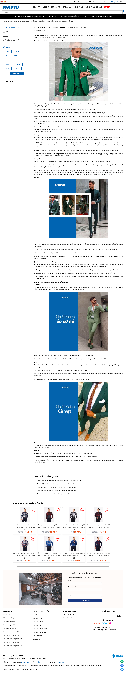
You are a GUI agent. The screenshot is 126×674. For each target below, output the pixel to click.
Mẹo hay (14, 21)
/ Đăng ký (122, 2)
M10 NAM (36, 7)
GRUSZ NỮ (67, 7)
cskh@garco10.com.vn (42, 662)
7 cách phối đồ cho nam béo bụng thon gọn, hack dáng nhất (55, 484)
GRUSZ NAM (56, 7)
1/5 (6, 56)
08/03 (17, 51)
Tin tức (5, 32)
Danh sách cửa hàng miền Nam (12, 646)
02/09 (7, 51)
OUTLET (107, 7)
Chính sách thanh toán (10, 628)
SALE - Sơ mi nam (68, 614)
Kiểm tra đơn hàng (95, 2)
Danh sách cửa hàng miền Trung (13, 642)
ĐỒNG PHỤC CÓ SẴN (94, 7)
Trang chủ (6, 21)
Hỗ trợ (106, 2)
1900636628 (25, 662)
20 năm (8, 64)
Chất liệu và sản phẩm (11, 40)
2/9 (17, 60)
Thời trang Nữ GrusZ (39, 632)
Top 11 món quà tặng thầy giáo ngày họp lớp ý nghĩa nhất (55, 494)
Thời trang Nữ (37, 625)
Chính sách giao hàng (9, 625)
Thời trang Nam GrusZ (40, 628)
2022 (17, 68)
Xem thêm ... (16, 73)
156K (7, 60)
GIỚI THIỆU (6, 614)
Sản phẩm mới (37, 618)
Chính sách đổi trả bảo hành (11, 632)
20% (18, 64)
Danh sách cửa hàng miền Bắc (12, 639)
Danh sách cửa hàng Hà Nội (11, 635)
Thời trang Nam (38, 621)
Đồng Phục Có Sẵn (39, 635)
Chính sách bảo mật (9, 621)
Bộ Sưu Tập (36, 639)
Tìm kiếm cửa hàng (80, 2)
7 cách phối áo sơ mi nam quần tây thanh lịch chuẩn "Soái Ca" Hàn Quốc (59, 480)
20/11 (7, 68)
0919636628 (61, 662)
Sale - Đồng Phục (68, 618)
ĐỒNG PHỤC (78, 7)
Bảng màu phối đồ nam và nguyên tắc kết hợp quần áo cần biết (56, 490)
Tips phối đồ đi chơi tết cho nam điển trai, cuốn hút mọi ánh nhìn (57, 487)
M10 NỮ (46, 7)
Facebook (9, 81)
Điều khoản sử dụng (9, 618)
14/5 (15, 56)
